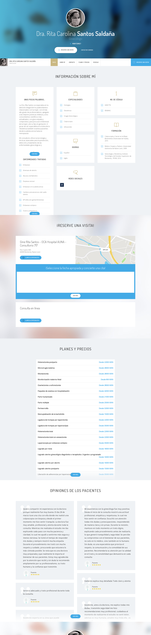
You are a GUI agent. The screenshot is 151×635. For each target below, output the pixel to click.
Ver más (34, 154)
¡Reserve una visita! (141, 62)
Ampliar (105, 250)
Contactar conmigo (87, 50)
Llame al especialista (30, 258)
